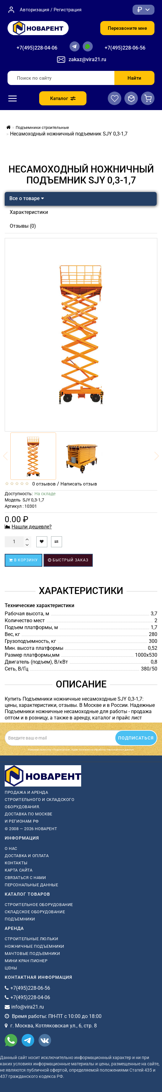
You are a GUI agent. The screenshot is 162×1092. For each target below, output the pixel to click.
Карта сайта (19, 870)
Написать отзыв (78, 484)
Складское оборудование (35, 911)
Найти (134, 78)
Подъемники (20, 919)
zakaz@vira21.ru (87, 59)
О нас (11, 848)
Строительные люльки (31, 938)
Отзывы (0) (23, 226)
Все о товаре (26, 198)
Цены (11, 968)
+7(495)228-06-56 (125, 48)
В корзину (23, 560)
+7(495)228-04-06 (37, 48)
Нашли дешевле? (32, 527)
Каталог (63, 98)
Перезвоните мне (127, 28)
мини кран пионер (26, 960)
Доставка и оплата (27, 855)
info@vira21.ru (27, 1007)
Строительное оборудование (39, 904)
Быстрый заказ (68, 560)
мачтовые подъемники (32, 953)
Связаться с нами (25, 877)
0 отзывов (43, 484)
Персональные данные (31, 885)
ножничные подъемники (34, 946)
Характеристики (29, 212)
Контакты (16, 863)
